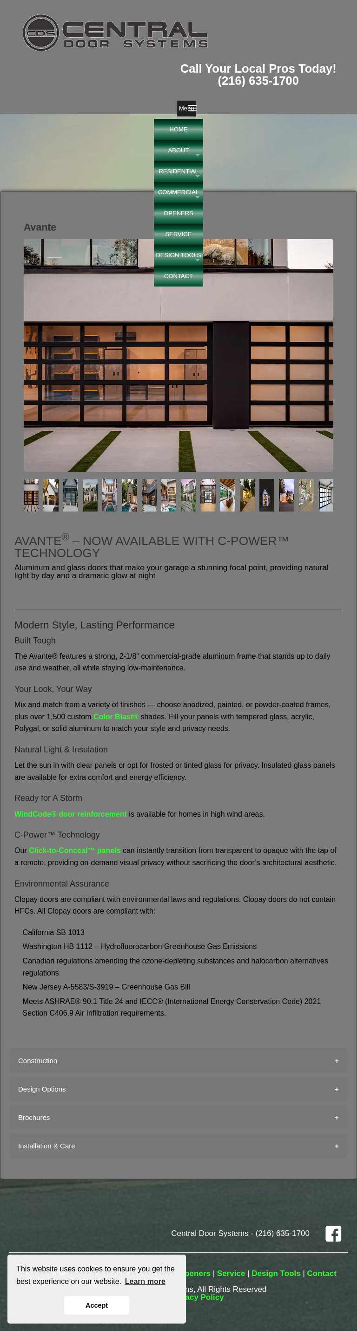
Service (231, 1273)
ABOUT (178, 150)
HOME (179, 129)
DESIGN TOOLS (178, 255)
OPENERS (178, 213)
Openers (194, 1273)
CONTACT (178, 276)
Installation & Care (46, 1146)
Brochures (34, 1117)
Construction (37, 1061)
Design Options (42, 1089)
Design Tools (275, 1273)
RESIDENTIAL (178, 171)
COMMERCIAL (178, 192)
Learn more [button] (145, 1281)
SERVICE (178, 234)
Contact (322, 1273)
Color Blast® (116, 717)
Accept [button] (97, 1305)
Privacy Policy (197, 1297)
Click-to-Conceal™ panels (74, 850)
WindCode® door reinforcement (70, 814)
